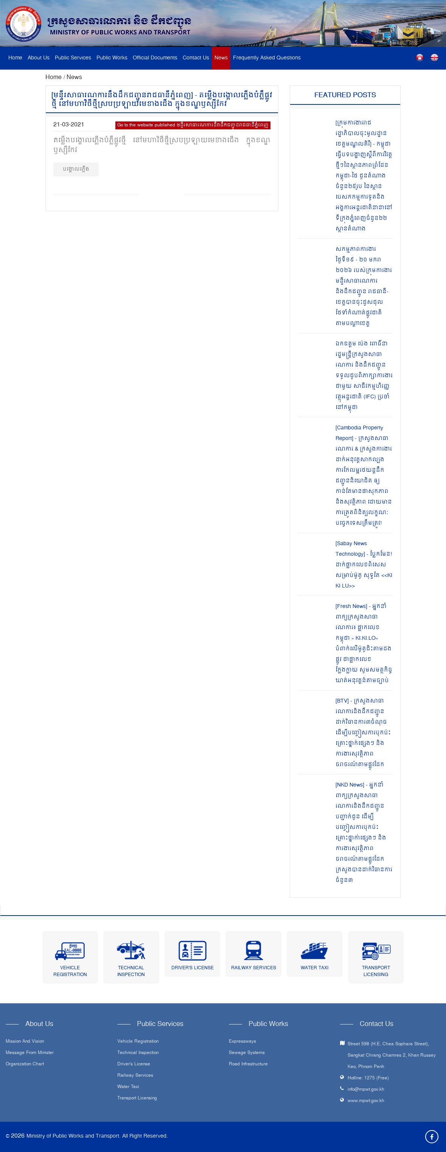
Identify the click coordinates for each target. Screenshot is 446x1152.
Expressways (242, 1042)
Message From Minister (30, 1053)
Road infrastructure (248, 1064)
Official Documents (155, 58)
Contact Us (196, 58)
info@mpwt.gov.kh (366, 1090)
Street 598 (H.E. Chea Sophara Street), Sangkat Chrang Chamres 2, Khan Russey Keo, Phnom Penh (392, 1055)
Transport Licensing (376, 971)
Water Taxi (314, 968)
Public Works (111, 58)
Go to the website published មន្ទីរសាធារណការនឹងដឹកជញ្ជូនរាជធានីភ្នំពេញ (193, 125)
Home (15, 58)
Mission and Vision (25, 1042)
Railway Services (253, 968)
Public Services (73, 58)
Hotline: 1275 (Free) (368, 1078)
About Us (39, 58)
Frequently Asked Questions (267, 58)
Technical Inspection (131, 971)
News (221, 58)
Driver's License (192, 968)
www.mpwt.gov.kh (366, 1101)
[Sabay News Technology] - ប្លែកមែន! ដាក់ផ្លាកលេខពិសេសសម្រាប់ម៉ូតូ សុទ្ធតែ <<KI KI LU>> (364, 565)
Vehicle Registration (70, 971)
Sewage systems (247, 1053)
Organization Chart (25, 1064)
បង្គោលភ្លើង (76, 169)
